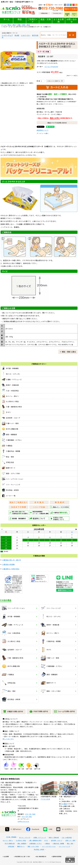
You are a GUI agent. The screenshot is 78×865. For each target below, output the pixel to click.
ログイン (74, 14)
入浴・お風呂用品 (67, 845)
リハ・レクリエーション (49, 854)
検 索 (71, 35)
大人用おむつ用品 (21, 848)
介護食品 (47, 851)
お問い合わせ (71, 20)
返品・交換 (45, 19)
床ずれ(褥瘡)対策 (10, 851)
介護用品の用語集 (8, 564)
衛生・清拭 (12, 25)
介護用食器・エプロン (35, 851)
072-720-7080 (30, 822)
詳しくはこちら (8, 739)
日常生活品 (11, 854)
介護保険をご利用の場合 (11, 569)
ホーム (6, 19)
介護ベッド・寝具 (70, 848)
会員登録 (67, 14)
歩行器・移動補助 (11, 844)
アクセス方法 (45, 807)
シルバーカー (25, 35)
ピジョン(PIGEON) (51, 67)
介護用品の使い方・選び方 (11, 560)
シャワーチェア (7, 35)
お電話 (64, 811)
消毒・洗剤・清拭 (23, 25)
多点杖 (17, 35)
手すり (46, 848)
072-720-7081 (27, 824)
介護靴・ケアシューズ (39, 845)
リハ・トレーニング (64, 854)
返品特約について (42, 130)
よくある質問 (58, 20)
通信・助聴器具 (21, 851)
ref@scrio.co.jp (23, 829)
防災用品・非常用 (39, 857)
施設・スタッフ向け (33, 854)
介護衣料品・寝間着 (58, 851)
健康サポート (21, 854)
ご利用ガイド (32, 20)
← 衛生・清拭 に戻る (68, 352)
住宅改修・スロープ (56, 848)
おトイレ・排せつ (8, 848)
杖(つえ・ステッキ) (24, 845)
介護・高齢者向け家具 (35, 848)
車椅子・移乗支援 (54, 845)
